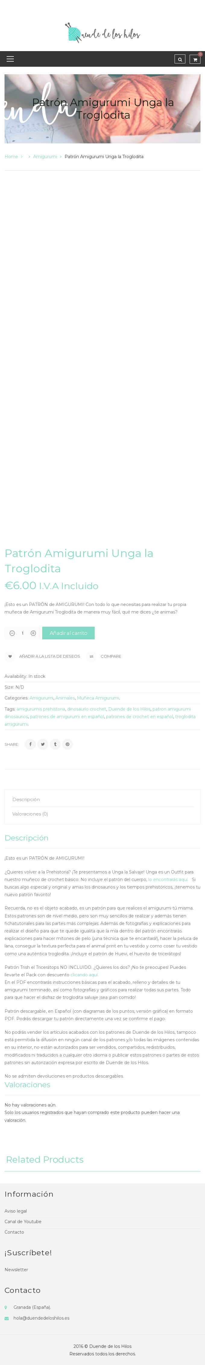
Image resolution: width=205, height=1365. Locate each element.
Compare (103, 656)
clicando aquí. (85, 975)
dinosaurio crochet (86, 709)
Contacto (14, 1232)
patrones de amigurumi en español (67, 716)
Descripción (26, 799)
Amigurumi (45, 156)
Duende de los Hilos (129, 709)
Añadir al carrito (68, 633)
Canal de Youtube (23, 1221)
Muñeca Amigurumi (98, 698)
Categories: (16, 698)
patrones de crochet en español (139, 716)
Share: (12, 744)
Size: (9, 687)
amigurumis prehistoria (41, 709)
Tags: (10, 709)
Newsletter (16, 1269)
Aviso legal (16, 1211)
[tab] (102, 799)
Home (11, 156)
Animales (65, 698)
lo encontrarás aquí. (169, 879)
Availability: (16, 676)
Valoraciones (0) (30, 814)
